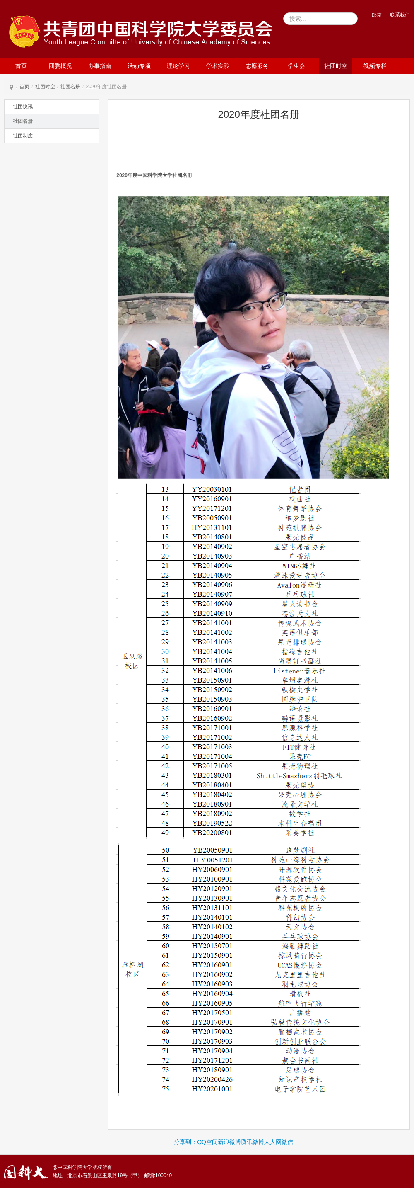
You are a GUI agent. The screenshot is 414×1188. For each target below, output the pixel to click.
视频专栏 (375, 66)
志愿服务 (257, 66)
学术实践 (217, 66)
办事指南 (99, 66)
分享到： (185, 1142)
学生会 (296, 66)
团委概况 (60, 66)
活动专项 (139, 66)
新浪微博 (229, 1142)
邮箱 (377, 15)
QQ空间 (207, 1142)
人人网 (273, 1142)
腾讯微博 (252, 1142)
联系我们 (400, 15)
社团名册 (70, 87)
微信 (287, 1142)
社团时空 (335, 66)
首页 (21, 66)
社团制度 (23, 135)
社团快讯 (23, 106)
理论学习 (178, 66)
